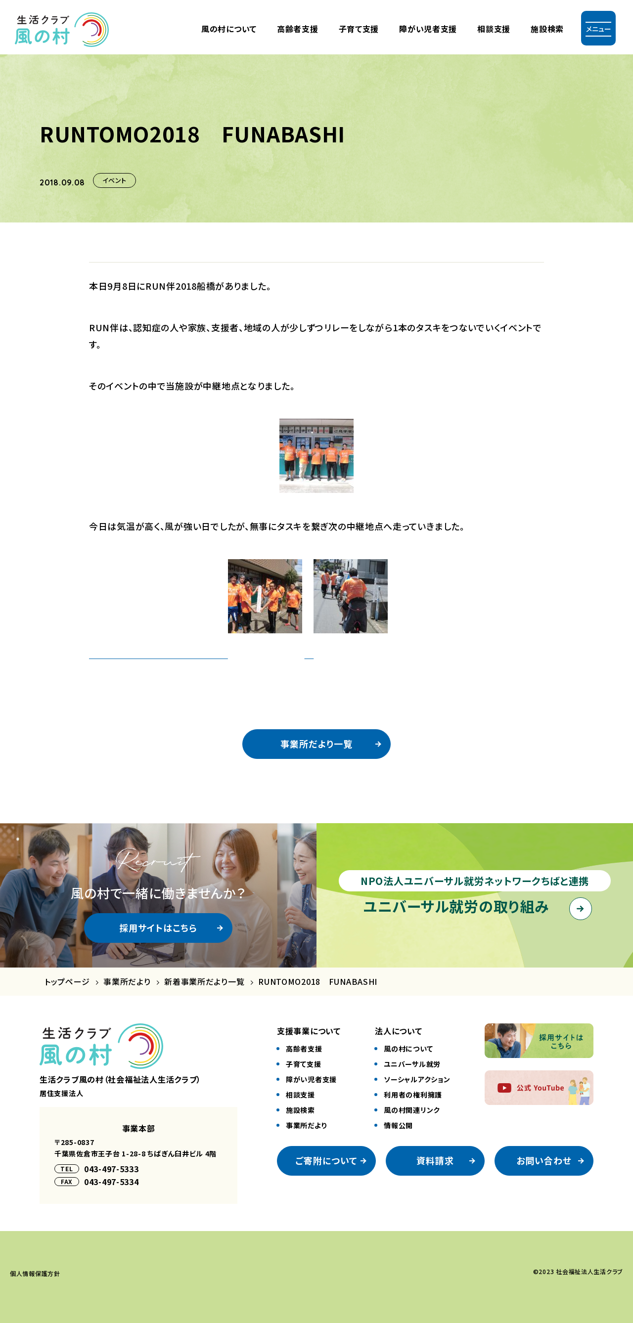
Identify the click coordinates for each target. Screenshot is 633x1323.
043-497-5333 (111, 1169)
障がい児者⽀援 (428, 29)
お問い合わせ (544, 1160)
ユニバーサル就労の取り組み (456, 905)
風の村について (229, 29)
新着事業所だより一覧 (204, 981)
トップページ (67, 981)
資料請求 (435, 1160)
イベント (114, 180)
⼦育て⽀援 (359, 29)
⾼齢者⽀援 (297, 29)
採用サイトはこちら (158, 927)
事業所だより (126, 981)
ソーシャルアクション (417, 1079)
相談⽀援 (300, 1095)
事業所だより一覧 (316, 743)
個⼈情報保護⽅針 (35, 1273)
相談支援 (493, 29)
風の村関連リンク (412, 1110)
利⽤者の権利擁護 (413, 1095)
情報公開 (398, 1125)
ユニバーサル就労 (412, 1064)
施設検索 (547, 29)
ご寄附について (326, 1160)
